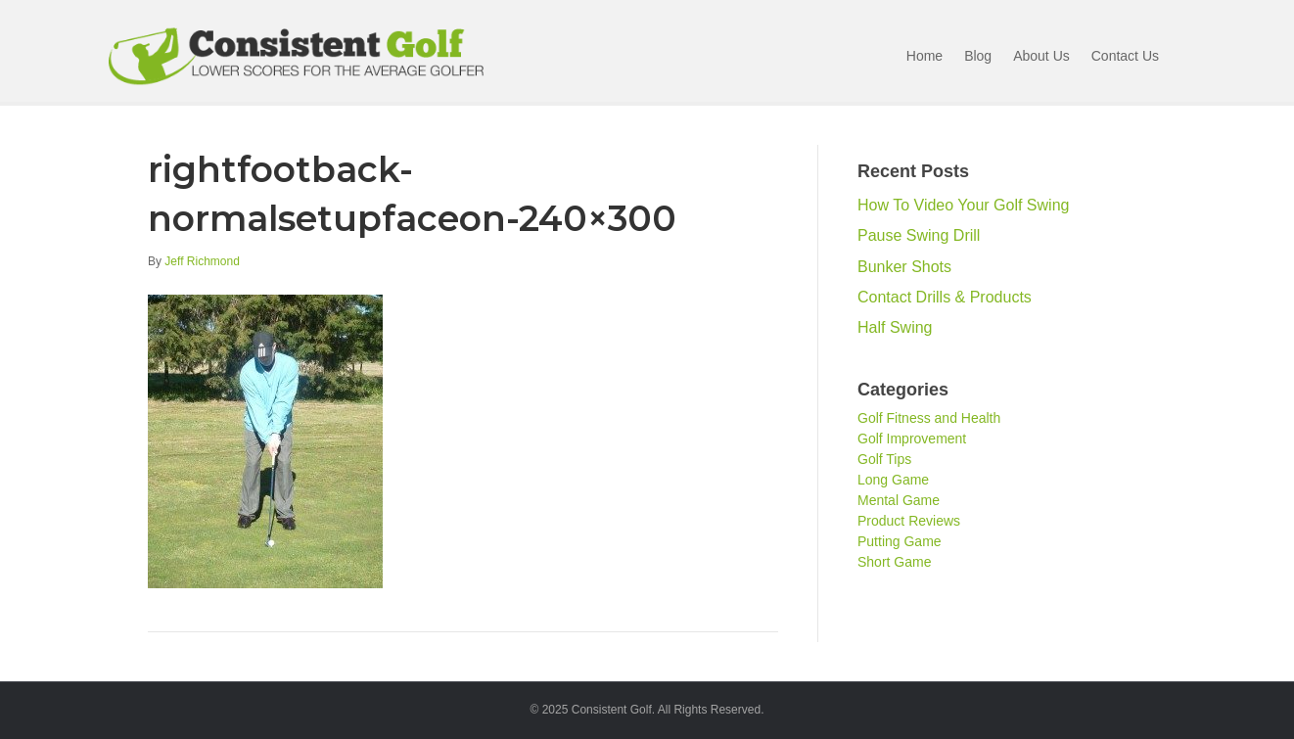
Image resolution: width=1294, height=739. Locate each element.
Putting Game (899, 541)
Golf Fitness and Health (928, 418)
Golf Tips (884, 459)
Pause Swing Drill (918, 235)
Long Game (893, 479)
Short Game (894, 562)
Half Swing (894, 327)
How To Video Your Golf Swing (963, 205)
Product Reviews (908, 521)
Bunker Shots (904, 266)
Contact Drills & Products (944, 297)
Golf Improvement (911, 438)
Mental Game (898, 500)
